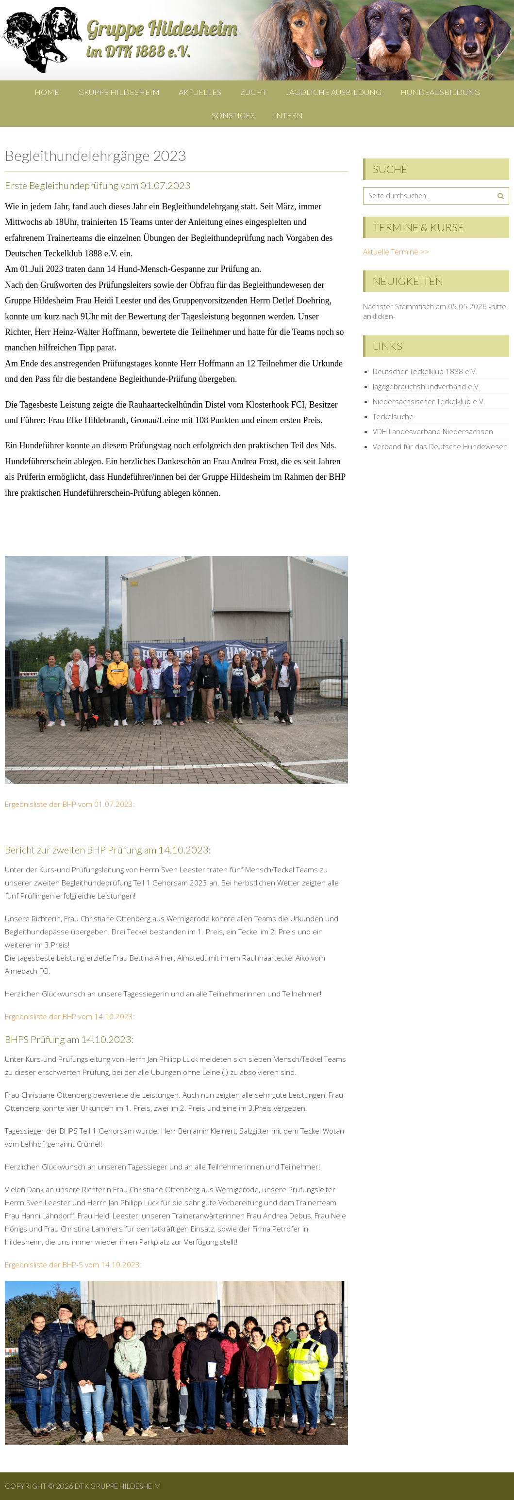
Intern (288, 115)
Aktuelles (200, 91)
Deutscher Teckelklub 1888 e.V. (425, 371)
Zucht (253, 91)
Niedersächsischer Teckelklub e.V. (429, 401)
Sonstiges (233, 115)
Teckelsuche (393, 416)
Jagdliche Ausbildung (333, 91)
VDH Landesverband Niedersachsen (433, 431)
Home (46, 91)
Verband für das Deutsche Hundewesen (440, 446)
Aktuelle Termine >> (396, 251)
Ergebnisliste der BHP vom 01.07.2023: (70, 804)
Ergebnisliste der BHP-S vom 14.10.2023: (73, 1264)
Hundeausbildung (440, 91)
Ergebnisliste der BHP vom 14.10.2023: (70, 1016)
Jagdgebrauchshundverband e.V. (427, 386)
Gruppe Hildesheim (119, 91)
